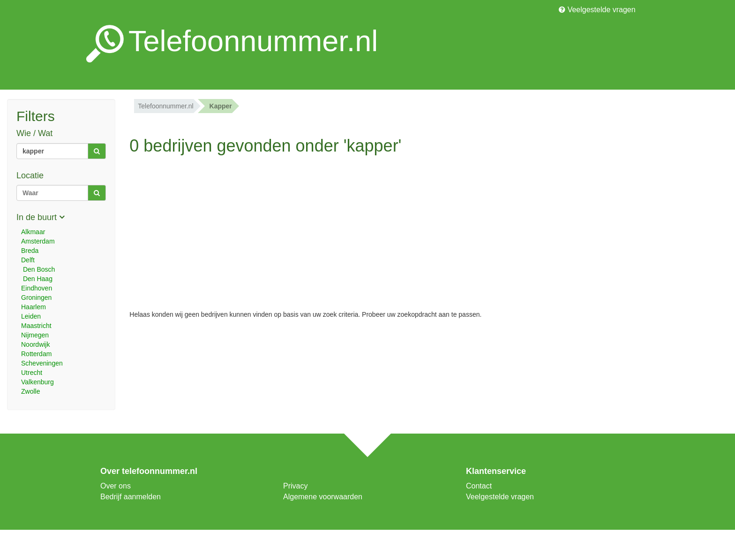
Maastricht (36, 325)
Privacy (295, 486)
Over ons (115, 486)
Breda (29, 250)
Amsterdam (38, 241)
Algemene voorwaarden (322, 497)
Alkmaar (33, 232)
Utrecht (31, 372)
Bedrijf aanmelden (130, 497)
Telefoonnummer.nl (165, 106)
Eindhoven (36, 288)
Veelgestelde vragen (597, 10)
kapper (221, 106)
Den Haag (36, 278)
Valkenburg (37, 382)
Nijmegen (35, 335)
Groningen (36, 297)
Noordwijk (35, 344)
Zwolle (30, 391)
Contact (479, 486)
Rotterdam (36, 354)
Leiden (31, 316)
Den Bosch (38, 269)
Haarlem (33, 307)
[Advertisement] (306, 225)
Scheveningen (42, 363)
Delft (28, 260)
